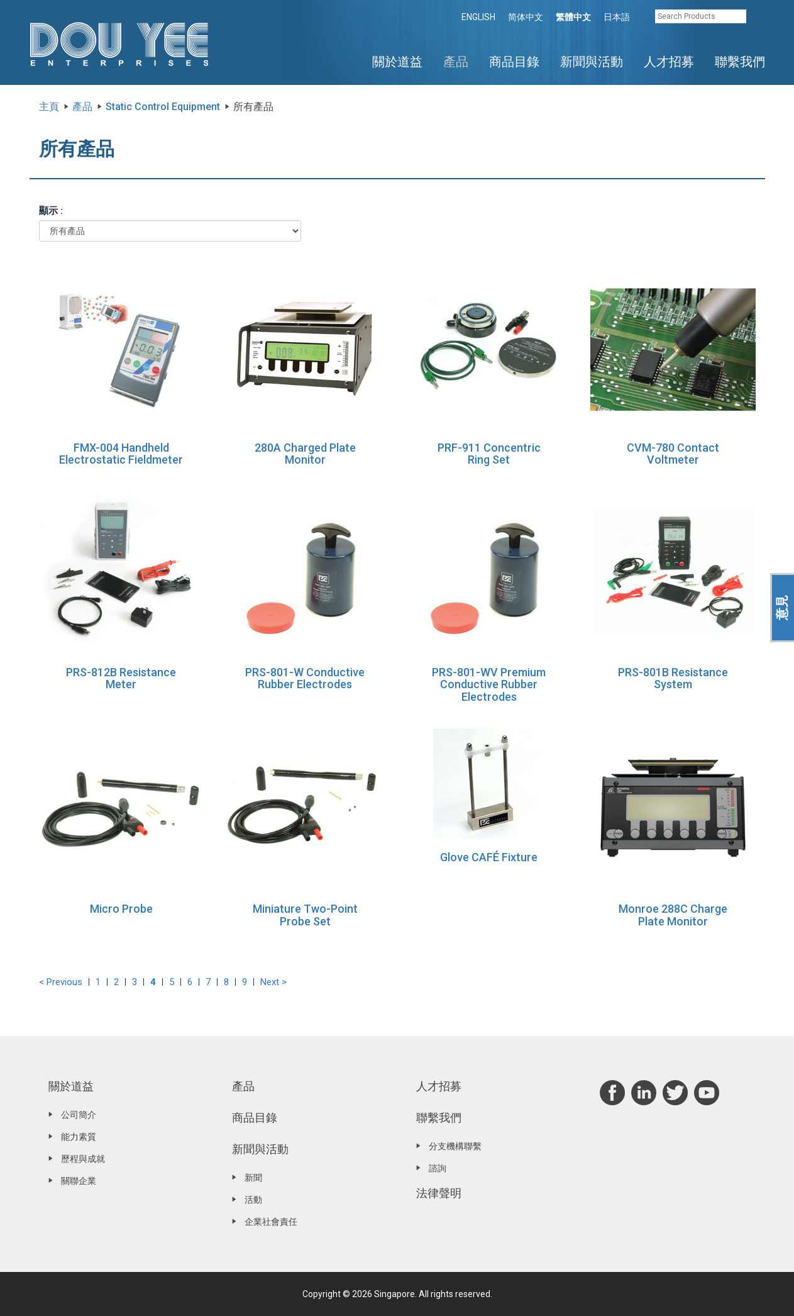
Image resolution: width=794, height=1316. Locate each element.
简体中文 (525, 17)
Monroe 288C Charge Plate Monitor (673, 915)
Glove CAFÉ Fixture (489, 857)
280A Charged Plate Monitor (305, 454)
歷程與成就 (83, 1159)
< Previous (60, 982)
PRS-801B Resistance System (673, 678)
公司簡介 (78, 1115)
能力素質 (78, 1137)
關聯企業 (78, 1181)
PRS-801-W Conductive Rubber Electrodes (305, 678)
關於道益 (397, 61)
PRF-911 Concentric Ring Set (489, 454)
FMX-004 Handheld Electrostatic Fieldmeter (121, 454)
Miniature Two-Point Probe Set (305, 915)
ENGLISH (478, 17)
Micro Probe (121, 908)
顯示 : (51, 210)
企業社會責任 (271, 1222)
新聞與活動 (591, 61)
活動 (253, 1200)
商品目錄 (514, 61)
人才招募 (669, 61)
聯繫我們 (740, 61)
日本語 (617, 17)
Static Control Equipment (163, 107)
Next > (273, 982)
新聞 (253, 1178)
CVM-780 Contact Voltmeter (673, 454)
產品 (455, 61)
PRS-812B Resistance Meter (121, 678)
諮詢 (437, 1168)
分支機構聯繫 (455, 1146)
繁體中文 (573, 17)
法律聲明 (438, 1193)
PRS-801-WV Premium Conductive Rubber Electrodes (489, 685)
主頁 (49, 107)
